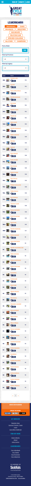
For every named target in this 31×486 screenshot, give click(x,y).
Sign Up (14, 2)
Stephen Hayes (14, 109)
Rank (4, 75)
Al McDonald (13, 279)
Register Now (15, 423)
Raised (26, 75)
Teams (22, 26)
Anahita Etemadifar (15, 360)
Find (25, 50)
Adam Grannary (14, 253)
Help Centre (15, 442)
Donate (21, 2)
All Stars (9, 41)
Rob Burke (13, 103)
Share (8, 413)
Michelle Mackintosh (15, 128)
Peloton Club (15, 35)
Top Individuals (15, 450)
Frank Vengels (14, 159)
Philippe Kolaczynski (15, 184)
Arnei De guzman (15, 216)
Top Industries (15, 457)
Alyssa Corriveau (14, 335)
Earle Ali (12, 147)
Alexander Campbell (15, 304)
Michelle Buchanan (15, 97)
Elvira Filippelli (14, 153)
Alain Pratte (13, 285)
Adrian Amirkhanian (15, 260)
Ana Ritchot (13, 354)
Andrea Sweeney (14, 379)
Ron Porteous (14, 197)
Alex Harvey (13, 297)
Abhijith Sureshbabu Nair (16, 247)
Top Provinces (15, 454)
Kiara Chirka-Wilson (15, 90)
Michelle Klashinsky (15, 228)
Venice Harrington (15, 210)
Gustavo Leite (14, 78)
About (15, 440)
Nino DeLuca (13, 178)
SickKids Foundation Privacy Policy (11, 478)
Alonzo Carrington (15, 329)
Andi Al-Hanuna (14, 366)
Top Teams (15, 452)
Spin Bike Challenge (15, 38)
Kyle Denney (13, 166)
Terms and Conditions (21, 478)
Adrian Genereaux (15, 266)
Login (28, 2)
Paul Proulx (13, 222)
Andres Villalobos (15, 385)
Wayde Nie (13, 115)
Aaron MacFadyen (15, 241)
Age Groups (15, 32)
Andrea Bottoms (14, 373)
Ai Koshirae (13, 272)
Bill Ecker (12, 141)
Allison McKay (14, 316)
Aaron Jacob (13, 122)
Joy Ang (12, 84)
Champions (21, 41)
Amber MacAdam (15, 348)
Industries (22, 29)
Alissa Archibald (14, 310)
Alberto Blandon (14, 291)
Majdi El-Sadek (14, 172)
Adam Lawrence (14, 134)
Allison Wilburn (14, 322)
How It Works (15, 438)
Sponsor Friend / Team (15, 425)
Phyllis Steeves (14, 191)
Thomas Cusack (14, 203)
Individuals (11, 26)
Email (16, 413)
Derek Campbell (14, 235)
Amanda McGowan (15, 341)
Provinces (9, 29)
